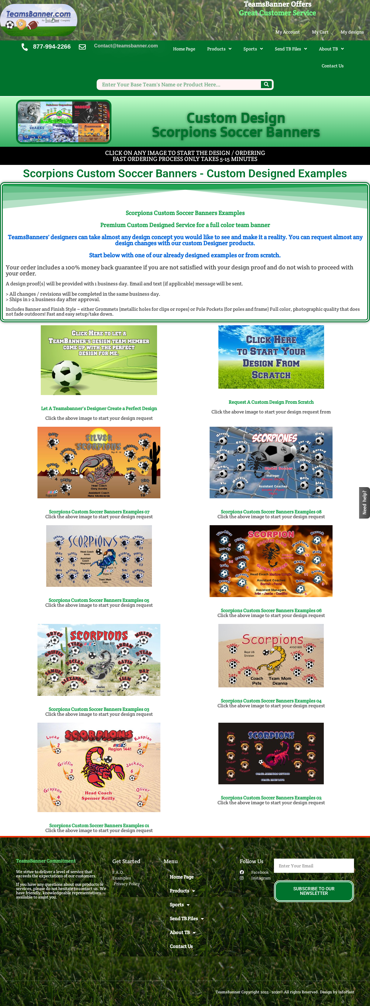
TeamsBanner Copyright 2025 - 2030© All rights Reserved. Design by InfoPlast (285, 992)
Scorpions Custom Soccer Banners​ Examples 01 (99, 825)
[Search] (266, 84)
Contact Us (333, 66)
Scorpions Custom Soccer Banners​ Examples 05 (99, 600)
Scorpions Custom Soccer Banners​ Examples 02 (271, 798)
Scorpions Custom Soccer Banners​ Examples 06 (271, 610)
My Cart (320, 32)
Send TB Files (291, 48)
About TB (331, 48)
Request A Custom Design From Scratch (271, 402)
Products (219, 48)
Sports (253, 48)
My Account (287, 32)
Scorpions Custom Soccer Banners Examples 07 (99, 512)
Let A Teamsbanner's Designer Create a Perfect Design (99, 408)
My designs (352, 32)
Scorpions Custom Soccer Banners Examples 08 (271, 512)
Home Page (184, 49)
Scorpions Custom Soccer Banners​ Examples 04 (271, 701)
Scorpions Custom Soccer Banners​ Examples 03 (99, 709)
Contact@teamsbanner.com (126, 45)
